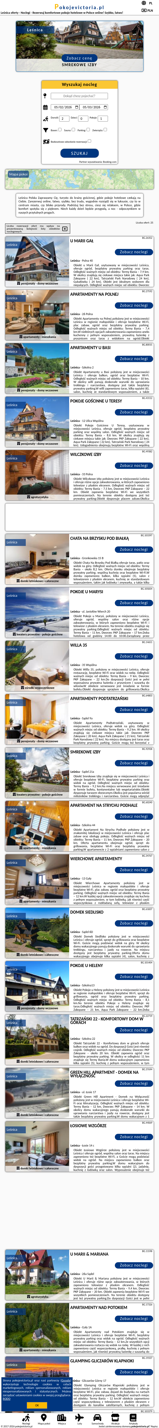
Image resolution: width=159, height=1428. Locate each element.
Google (66, 1380)
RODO (6, 1399)
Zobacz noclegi (134, 251)
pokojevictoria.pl (80, 7)
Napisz (154, 1426)
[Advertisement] (79, 1211)
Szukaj (79, 153)
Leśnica (12, 245)
